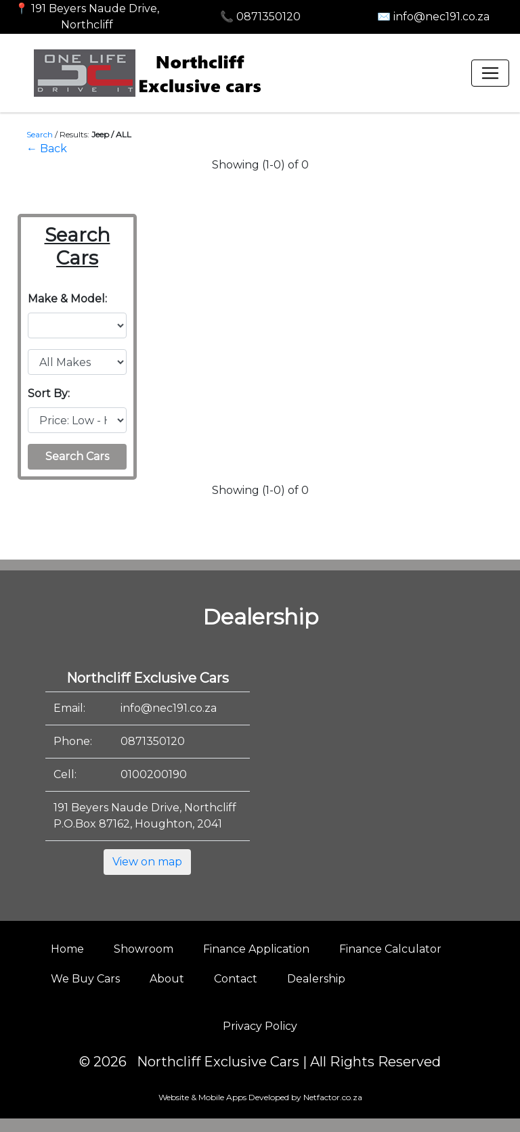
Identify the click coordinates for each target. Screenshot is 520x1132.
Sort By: (49, 393)
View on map (147, 861)
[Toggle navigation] (490, 73)
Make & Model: (67, 298)
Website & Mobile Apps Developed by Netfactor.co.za (260, 1097)
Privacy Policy (260, 1026)
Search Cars (77, 456)
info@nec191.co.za (169, 708)
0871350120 (153, 741)
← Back (46, 148)
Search (39, 134)
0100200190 (154, 774)
